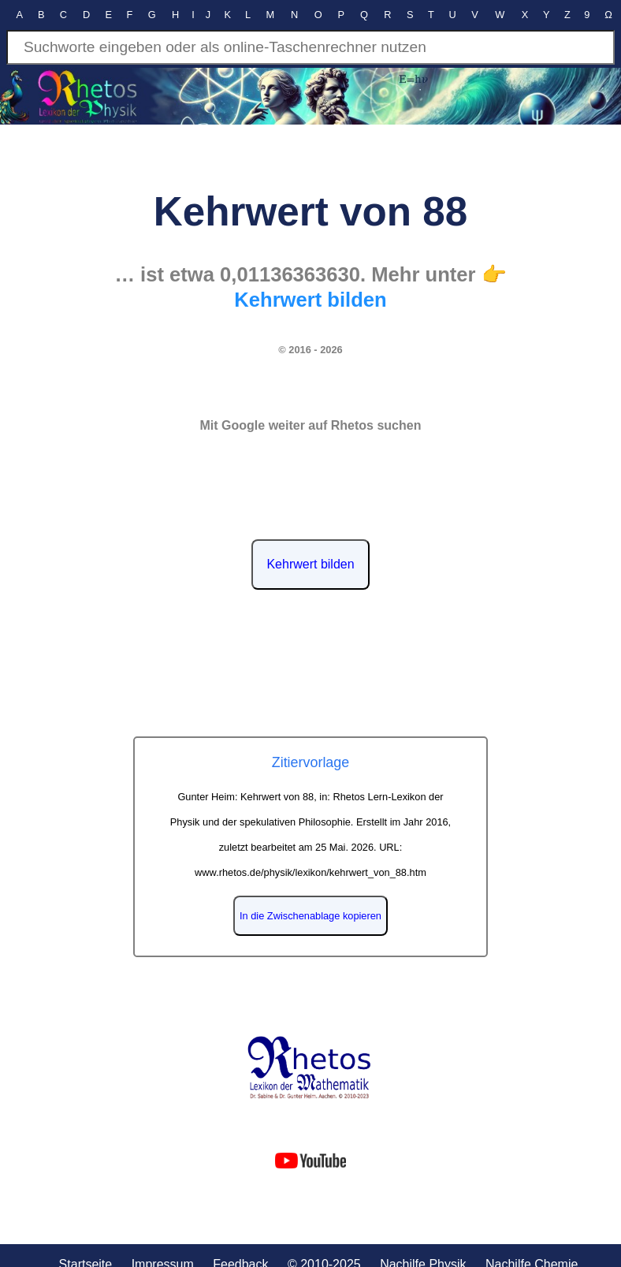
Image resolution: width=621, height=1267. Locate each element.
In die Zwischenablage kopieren (310, 916)
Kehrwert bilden (310, 564)
